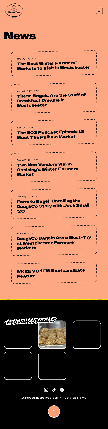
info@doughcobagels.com (39, 397)
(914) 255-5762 (75, 397)
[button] (99, 11)
